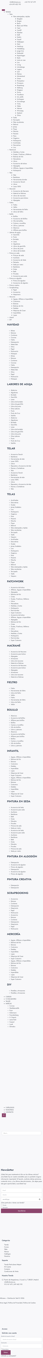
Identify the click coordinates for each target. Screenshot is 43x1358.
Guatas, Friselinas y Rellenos (22, 154)
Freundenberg (13, 1015)
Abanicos (16, 228)
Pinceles (16, 274)
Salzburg (20, 88)
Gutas (15, 269)
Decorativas (17, 145)
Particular (5, 1207)
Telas (10, 14)
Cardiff (19, 30)
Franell (19, 39)
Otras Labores (15, 409)
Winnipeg (20, 111)
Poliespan (14, 354)
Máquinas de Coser (19, 310)
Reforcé (15, 124)
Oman (19, 78)
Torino (19, 92)
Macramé (12, 189)
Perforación (14, 351)
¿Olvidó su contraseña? (8, 1356)
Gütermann (13, 1013)
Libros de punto (18, 248)
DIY (10, 320)
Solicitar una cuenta (9, 1333)
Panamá (15, 134)
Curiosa (11, 1006)
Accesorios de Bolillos (20, 219)
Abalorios (14, 390)
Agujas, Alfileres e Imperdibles (23, 299)
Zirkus (19, 115)
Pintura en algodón (15, 278)
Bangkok (19, 19)
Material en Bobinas (19, 193)
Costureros (16, 301)
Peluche (15, 131)
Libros (15, 161)
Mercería (12, 297)
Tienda (4, 1205)
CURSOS (8, 997)
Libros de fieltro (18, 212)
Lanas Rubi (12, 1020)
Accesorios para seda (20, 276)
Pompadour (20, 81)
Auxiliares (16, 258)
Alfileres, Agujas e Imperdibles (23, 168)
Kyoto (18, 58)
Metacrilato (14, 344)
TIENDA (8, 12)
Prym (11, 1010)
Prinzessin (20, 83)
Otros (12, 347)
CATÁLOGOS (10, 1107)
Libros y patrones (18, 225)
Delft (18, 35)
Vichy (19, 104)
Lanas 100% (17, 186)
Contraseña (4, 1343)
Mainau (19, 74)
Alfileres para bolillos (20, 230)
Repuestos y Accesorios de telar (21, 466)
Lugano (19, 69)
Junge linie (20, 51)
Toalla (15, 117)
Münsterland (21, 76)
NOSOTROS (10, 1110)
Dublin (19, 37)
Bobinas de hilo (18, 157)
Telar (10, 173)
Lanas (15, 242)
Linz (18, 62)
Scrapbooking (13, 287)
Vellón (15, 207)
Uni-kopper (20, 99)
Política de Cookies (29, 1303)
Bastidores (16, 177)
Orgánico (16, 138)
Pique (15, 129)
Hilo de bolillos (18, 221)
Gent (18, 44)
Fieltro (11, 202)
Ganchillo (16, 235)
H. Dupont (12, 1017)
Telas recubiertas (18, 122)
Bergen (19, 21)
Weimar (19, 108)
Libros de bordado (19, 251)
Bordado (16, 239)
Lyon (18, 72)
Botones (15, 304)
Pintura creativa (14, 285)
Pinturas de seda (18, 255)
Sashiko (13, 415)
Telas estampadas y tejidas (21, 16)
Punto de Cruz (15, 413)
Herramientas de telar (20, 180)
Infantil (11, 317)
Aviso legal (3, 1303)
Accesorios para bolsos (20, 198)
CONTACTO (9, 1112)
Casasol (11, 1022)
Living (19, 65)
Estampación (15, 342)
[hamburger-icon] (3, 10)
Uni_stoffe (20, 97)
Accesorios (16, 292)
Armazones (14, 659)
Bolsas (13, 331)
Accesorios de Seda (19, 260)
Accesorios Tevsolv (19, 182)
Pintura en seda (14, 253)
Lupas (15, 315)
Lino (14, 147)
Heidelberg (20, 49)
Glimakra (12, 1026)
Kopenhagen (21, 55)
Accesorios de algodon (20, 283)
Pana (14, 136)
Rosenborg (20, 85)
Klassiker (19, 32)
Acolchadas (17, 143)
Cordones (14, 335)
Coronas (13, 337)
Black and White (22, 26)
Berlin (19, 23)
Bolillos (15, 216)
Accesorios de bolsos (20, 163)
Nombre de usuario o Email (8, 1336)
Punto (15, 237)
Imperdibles (17, 313)
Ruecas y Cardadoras (17, 468)
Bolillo (11, 214)
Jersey (15, 127)
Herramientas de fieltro (20, 209)
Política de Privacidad (15, 1303)
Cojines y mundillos (19, 223)
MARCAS (9, 1003)
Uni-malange (21, 101)
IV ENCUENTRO (11, 999)
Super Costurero (16, 613)
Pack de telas (15, 610)
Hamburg (20, 46)
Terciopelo (16, 120)
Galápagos (20, 42)
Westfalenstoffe (14, 1008)
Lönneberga (21, 67)
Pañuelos (16, 262)
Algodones (16, 244)
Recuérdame (5, 1349)
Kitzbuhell (20, 53)
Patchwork (12, 150)
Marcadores (17, 159)
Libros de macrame (19, 196)
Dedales (15, 308)
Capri (19, 28)
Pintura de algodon (19, 281)
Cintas (13, 597)
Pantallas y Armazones (18, 991)
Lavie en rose (21, 60)
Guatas (13, 505)
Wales (19, 106)
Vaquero (13, 537)
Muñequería (17, 140)
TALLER (8, 1001)
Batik (14, 271)
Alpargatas (16, 166)
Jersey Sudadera (16, 507)
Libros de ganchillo (19, 246)
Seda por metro (18, 265)
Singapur (20, 90)
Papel (15, 290)
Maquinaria (16, 294)
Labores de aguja (15, 232)
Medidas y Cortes (18, 152)
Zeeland (19, 113)
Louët (11, 1024)
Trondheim (20, 95)
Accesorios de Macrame (21, 191)
